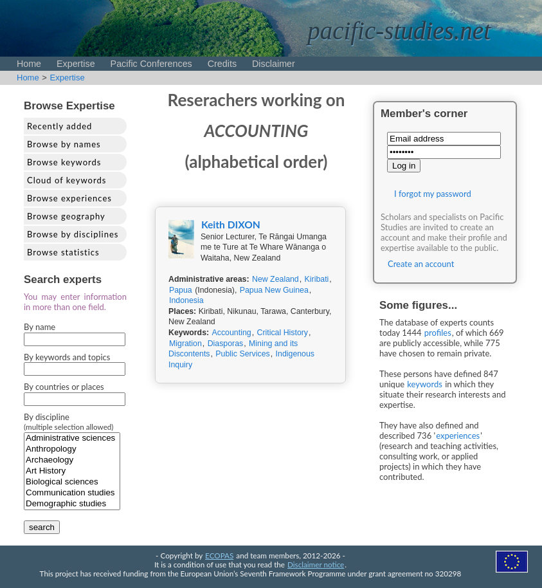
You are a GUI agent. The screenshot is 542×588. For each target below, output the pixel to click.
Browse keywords (64, 162)
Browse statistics (63, 252)
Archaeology (72, 460)
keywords (424, 384)
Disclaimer (273, 64)
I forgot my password (432, 193)
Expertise (76, 64)
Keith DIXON (230, 224)
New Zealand (275, 279)
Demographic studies (72, 504)
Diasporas (226, 343)
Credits (222, 64)
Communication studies (72, 493)
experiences (458, 435)
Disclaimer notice (315, 564)
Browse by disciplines (72, 234)
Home (29, 64)
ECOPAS (219, 555)
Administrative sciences (72, 438)
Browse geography (66, 216)
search (42, 527)
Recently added (59, 126)
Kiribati (317, 279)
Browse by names (64, 144)
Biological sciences (72, 482)
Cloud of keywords (66, 180)
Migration (185, 343)
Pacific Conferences (151, 64)
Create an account (421, 264)
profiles (437, 332)
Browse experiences (69, 198)
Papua (180, 290)
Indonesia (186, 300)
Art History (72, 471)
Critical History (282, 332)
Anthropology (72, 449)
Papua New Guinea (274, 290)
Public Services (242, 353)
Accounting (231, 332)
